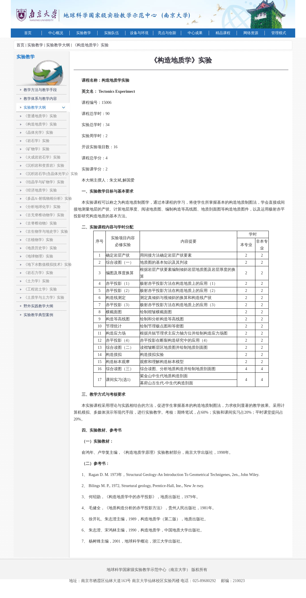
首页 (20, 45)
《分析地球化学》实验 (42, 207)
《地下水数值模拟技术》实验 (48, 264)
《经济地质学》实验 (40, 190)
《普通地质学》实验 (40, 116)
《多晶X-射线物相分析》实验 (48, 198)
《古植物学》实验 (38, 240)
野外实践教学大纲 (38, 306)
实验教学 (35, 45)
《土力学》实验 (36, 281)
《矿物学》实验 (36, 149)
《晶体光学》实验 (38, 132)
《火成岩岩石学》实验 (42, 157)
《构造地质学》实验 (91, 45)
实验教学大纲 (58, 45)
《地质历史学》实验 (40, 248)
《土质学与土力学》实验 (44, 297)
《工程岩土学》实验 (40, 289)
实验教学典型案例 (38, 315)
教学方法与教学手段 (40, 90)
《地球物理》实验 (38, 256)
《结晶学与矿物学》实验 (44, 182)
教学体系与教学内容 (40, 98)
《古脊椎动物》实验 (40, 223)
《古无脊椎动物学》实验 (44, 215)
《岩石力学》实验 (38, 273)
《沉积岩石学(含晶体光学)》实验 (51, 174)
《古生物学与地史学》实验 (46, 231)
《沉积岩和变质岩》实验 (44, 165)
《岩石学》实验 (36, 141)
